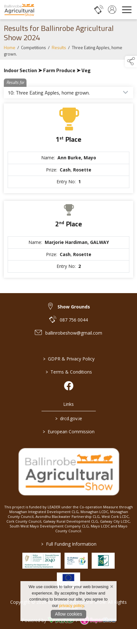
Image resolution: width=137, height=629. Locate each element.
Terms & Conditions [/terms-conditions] (68, 371)
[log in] (112, 9)
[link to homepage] (19, 9)
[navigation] (127, 9)
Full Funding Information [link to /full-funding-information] (68, 544)
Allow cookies (68, 614)
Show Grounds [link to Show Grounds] (73, 307)
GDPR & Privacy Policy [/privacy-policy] (68, 358)
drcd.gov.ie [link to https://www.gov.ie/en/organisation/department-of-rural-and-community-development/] (68, 418)
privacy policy (71, 605)
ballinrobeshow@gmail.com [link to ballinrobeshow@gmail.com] (73, 333)
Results (59, 49)
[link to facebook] (68, 385)
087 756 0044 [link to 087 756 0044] (74, 320)
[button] (131, 61)
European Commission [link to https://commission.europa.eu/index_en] (69, 431)
